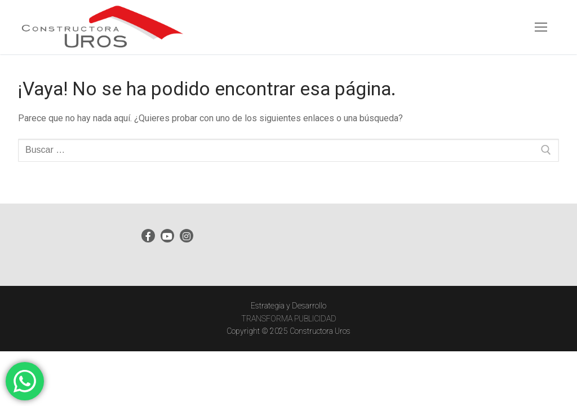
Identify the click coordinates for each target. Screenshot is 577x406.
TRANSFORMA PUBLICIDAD (288, 318)
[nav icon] (541, 27)
